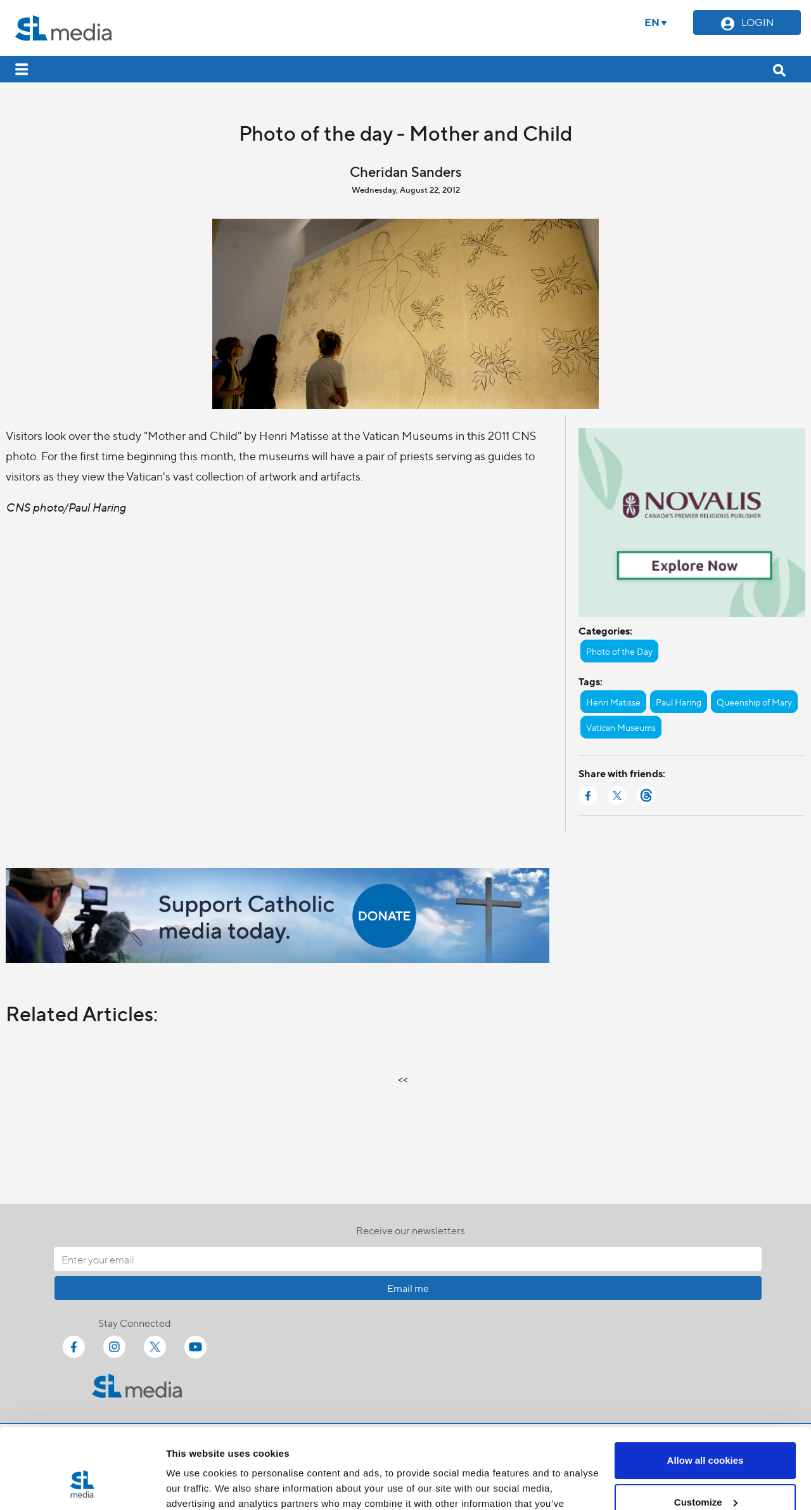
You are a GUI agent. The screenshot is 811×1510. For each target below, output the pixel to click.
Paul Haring (678, 701)
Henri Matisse (613, 701)
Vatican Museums (621, 727)
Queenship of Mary (754, 701)
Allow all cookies (705, 1391)
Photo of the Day (619, 651)
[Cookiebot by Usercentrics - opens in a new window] (82, 1485)
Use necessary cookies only (705, 1474)
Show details (195, 1485)
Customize (706, 1433)
